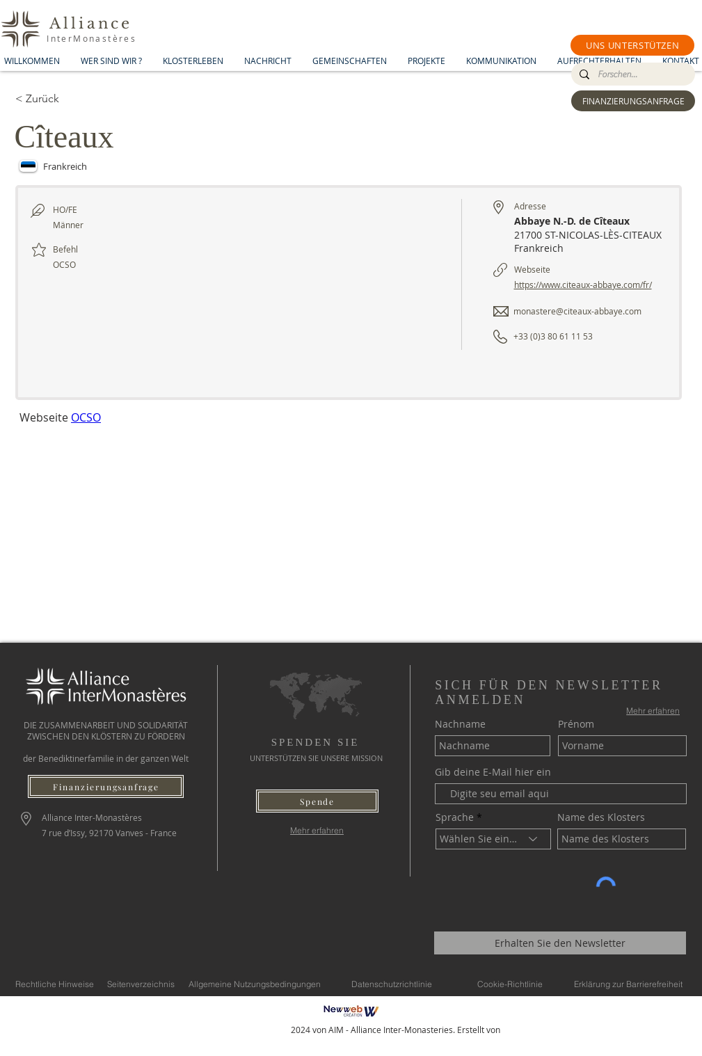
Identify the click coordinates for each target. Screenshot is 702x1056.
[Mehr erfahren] (316, 830)
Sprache (455, 817)
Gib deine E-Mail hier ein (493, 772)
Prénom (576, 724)
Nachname (460, 724)
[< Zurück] (64, 98)
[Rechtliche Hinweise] (54, 984)
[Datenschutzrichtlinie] (391, 984)
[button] (632, 45)
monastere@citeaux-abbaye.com (577, 311)
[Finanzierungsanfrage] (106, 786)
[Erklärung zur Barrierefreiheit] (628, 984)
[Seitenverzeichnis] (141, 984)
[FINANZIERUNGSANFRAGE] (633, 100)
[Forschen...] (632, 74)
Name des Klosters (601, 817)
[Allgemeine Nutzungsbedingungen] (254, 984)
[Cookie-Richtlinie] (510, 984)
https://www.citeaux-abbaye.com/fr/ (583, 284)
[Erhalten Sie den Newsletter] (560, 942)
